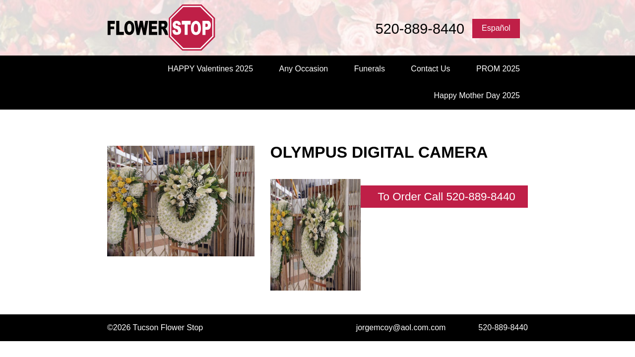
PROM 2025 (498, 68)
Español (496, 28)
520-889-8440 (420, 28)
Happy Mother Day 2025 (477, 95)
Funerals (369, 68)
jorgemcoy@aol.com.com (401, 327)
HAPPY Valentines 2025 (210, 68)
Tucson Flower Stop (178, 28)
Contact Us (430, 68)
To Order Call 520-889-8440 (446, 196)
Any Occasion (303, 68)
